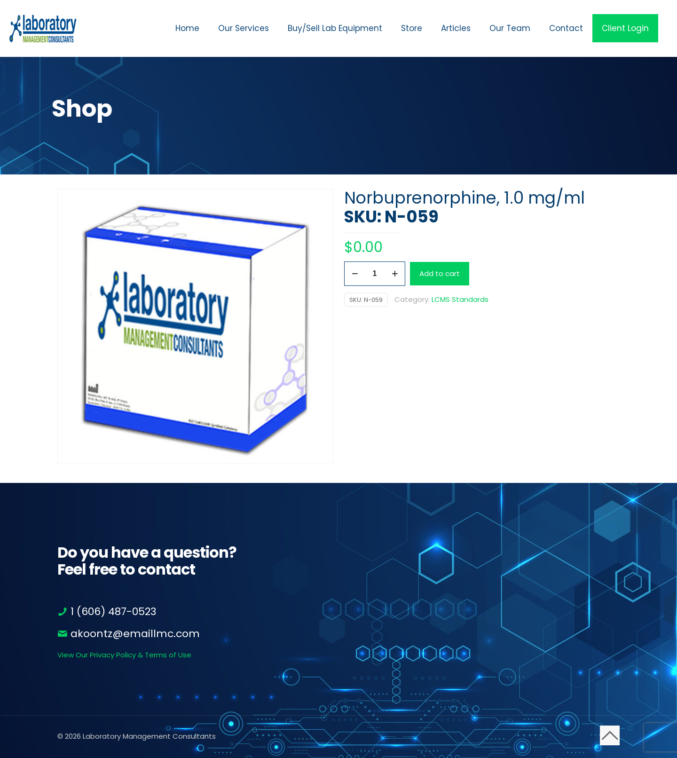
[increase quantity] (394, 274)
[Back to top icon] (610, 735)
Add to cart (439, 273)
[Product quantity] (374, 273)
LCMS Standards (460, 299)
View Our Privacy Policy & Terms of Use (124, 655)
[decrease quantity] (354, 274)
